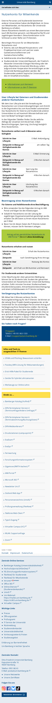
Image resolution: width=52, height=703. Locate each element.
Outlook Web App (12, 493)
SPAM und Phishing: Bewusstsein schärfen (23, 358)
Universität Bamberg (26, 2)
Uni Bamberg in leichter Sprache (16, 646)
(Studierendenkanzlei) (13, 589)
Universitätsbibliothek (13, 631)
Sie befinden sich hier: (10, 7)
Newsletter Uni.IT (12, 486)
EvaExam (9, 439)
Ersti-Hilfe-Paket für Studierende (19, 371)
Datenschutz (27, 553)
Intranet (7, 580)
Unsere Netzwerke (12, 674)
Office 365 (8, 584)
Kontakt (5, 553)
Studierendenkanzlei (13, 628)
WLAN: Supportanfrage (15, 533)
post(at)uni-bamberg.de (18, 671)
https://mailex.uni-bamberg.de (17, 598)
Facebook (8, 688)
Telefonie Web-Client (14, 513)
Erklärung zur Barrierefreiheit (14, 642)
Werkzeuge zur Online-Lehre (17, 385)
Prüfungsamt (9, 619)
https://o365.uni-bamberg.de (16, 600)
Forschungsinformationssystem (19, 460)
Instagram (4, 688)
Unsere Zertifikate (12, 677)
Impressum (15, 553)
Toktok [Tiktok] (18, 688)
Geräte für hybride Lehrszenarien (19, 378)
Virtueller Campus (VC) (15, 526)
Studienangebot (11, 637)
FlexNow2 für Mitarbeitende (16, 578)
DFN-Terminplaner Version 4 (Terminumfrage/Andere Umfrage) (20, 409)
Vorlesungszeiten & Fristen (15, 634)
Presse (7, 613)
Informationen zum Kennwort (20, 84)
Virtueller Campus (12, 603)
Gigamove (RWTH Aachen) (16, 466)
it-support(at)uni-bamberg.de (24, 336)
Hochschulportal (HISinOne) (16, 568)
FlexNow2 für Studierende (15, 574)
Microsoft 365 (11, 480)
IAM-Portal (9, 473)
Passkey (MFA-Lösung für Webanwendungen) (24, 365)
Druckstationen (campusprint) (18, 433)
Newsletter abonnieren (12, 694)
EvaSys (8, 446)
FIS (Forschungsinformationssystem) (20, 571)
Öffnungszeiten (10, 616)
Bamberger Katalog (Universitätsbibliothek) (22, 565)
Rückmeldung (10, 625)
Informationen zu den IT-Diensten (22, 87)
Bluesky (13, 688)
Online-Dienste (10, 587)
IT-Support (10, 331)
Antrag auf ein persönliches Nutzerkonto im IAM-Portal (26, 235)
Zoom (7, 540)
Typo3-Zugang (11, 520)
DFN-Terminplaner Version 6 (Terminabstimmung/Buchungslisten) (21, 418)
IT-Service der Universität (15, 622)
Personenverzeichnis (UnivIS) (17, 500)
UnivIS (6, 592)
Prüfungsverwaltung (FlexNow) (18, 506)
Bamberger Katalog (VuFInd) (17, 401)
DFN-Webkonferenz (13, 426)
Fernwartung (10, 453)
